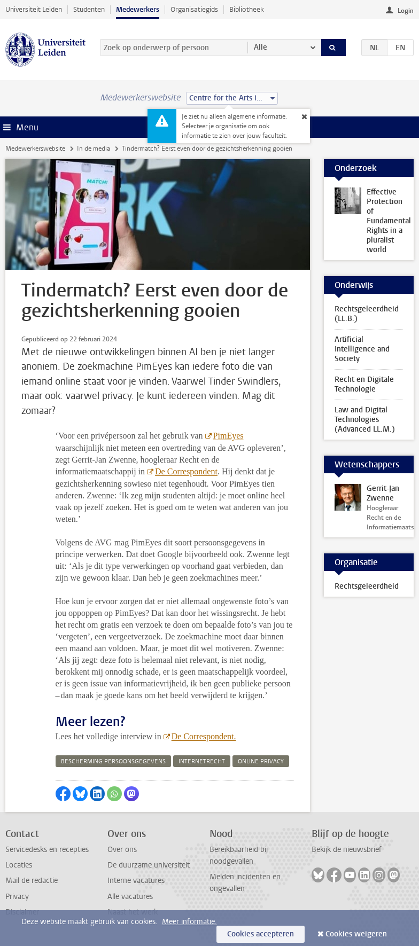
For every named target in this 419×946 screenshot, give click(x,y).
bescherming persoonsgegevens (113, 761)
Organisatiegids (194, 9)
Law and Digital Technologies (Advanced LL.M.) (365, 419)
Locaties (18, 865)
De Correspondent (186, 471)
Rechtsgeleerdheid (367, 586)
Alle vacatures (130, 897)
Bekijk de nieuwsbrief (347, 850)
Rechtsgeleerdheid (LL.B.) (367, 314)
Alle (260, 47)
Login (406, 10)
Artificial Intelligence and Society (362, 349)
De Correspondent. (204, 736)
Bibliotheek (246, 9)
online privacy (261, 761)
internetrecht (202, 761)
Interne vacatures (136, 880)
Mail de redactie (31, 880)
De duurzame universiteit (148, 865)
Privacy (17, 897)
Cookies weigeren (356, 934)
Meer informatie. (189, 922)
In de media (93, 148)
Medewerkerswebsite (35, 148)
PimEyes (228, 435)
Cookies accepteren (260, 934)
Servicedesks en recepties (47, 850)
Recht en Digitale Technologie (364, 384)
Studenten (89, 9)
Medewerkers (137, 9)
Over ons (122, 850)
